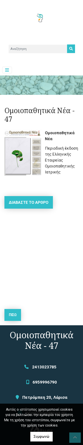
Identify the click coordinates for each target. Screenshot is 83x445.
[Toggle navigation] (7, 70)
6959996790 (45, 382)
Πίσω (13, 315)
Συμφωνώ (41, 436)
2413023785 (44, 367)
